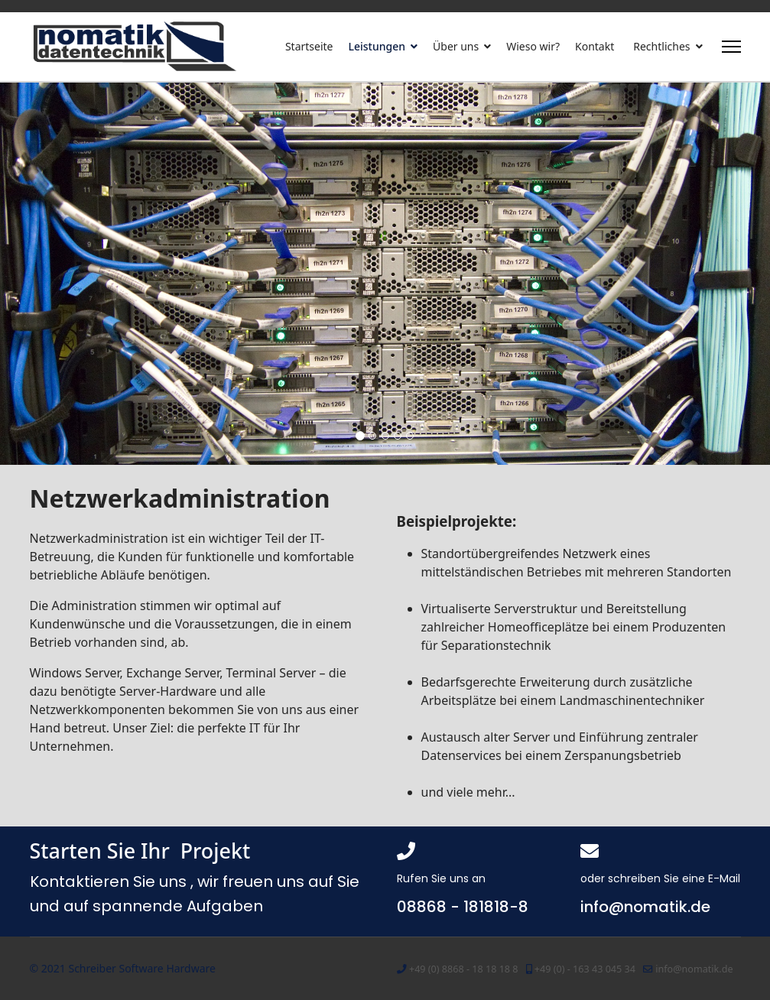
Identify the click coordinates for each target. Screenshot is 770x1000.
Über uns (456, 46)
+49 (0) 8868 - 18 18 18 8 (463, 969)
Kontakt (594, 46)
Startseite (309, 46)
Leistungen (377, 46)
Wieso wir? (533, 46)
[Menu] (731, 46)
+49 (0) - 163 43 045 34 (584, 969)
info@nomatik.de (694, 969)
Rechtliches (661, 46)
